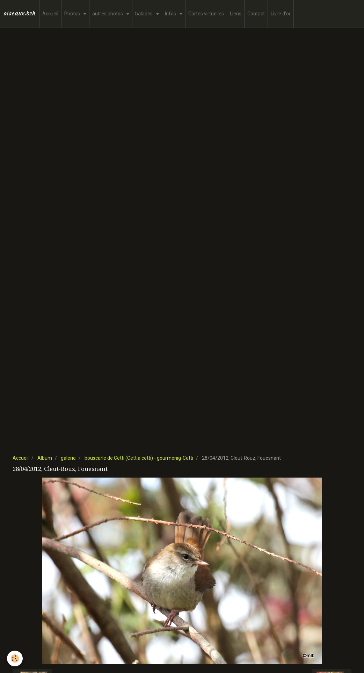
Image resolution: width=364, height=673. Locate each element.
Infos (171, 13)
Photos (72, 13)
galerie (68, 458)
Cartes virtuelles (206, 13)
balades (144, 13)
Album (44, 458)
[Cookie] (15, 658)
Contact (256, 13)
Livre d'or (281, 13)
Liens (235, 13)
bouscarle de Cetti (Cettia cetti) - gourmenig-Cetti (139, 458)
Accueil (50, 13)
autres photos (108, 13)
